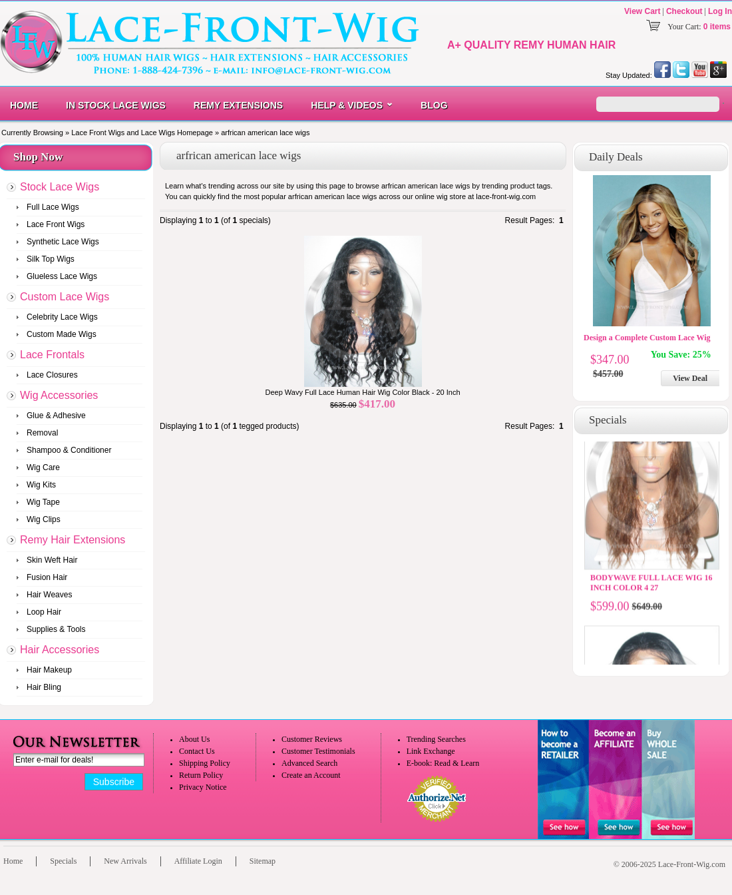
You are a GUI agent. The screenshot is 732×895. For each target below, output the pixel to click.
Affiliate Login (198, 861)
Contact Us (197, 751)
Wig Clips (44, 519)
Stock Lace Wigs (59, 186)
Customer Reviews (311, 739)
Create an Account (311, 775)
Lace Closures (52, 375)
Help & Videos (347, 105)
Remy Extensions (238, 105)
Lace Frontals (52, 354)
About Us (194, 739)
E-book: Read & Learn (443, 763)
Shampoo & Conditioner (69, 450)
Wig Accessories (59, 395)
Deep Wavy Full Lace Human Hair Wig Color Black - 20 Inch (362, 392)
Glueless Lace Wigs (62, 276)
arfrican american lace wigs (265, 133)
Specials (63, 861)
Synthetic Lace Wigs (63, 241)
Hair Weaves (49, 594)
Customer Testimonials (318, 751)
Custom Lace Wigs (64, 296)
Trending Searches (436, 739)
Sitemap (262, 861)
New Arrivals (125, 861)
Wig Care (43, 467)
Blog (434, 105)
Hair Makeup (49, 670)
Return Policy (201, 775)
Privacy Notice (203, 787)
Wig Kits (41, 484)
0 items (717, 26)
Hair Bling (44, 687)
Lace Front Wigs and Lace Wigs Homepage (142, 133)
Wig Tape (43, 502)
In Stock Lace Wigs (116, 105)
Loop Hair (44, 612)
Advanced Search (309, 763)
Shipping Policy (204, 763)
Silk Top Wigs (51, 259)
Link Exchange (431, 751)
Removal (42, 433)
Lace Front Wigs (56, 224)
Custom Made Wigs (61, 334)
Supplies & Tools (56, 629)
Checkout (684, 11)
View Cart (642, 11)
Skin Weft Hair (52, 560)
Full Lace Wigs (53, 207)
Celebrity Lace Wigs (62, 317)
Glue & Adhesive (56, 415)
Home (24, 105)
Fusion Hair (47, 577)
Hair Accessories (59, 649)
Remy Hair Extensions (72, 539)
